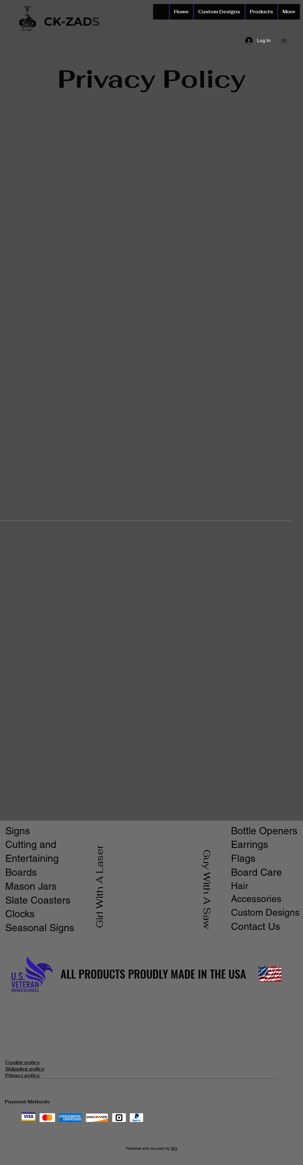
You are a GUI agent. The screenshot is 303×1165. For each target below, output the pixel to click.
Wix (174, 1148)
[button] (287, 40)
